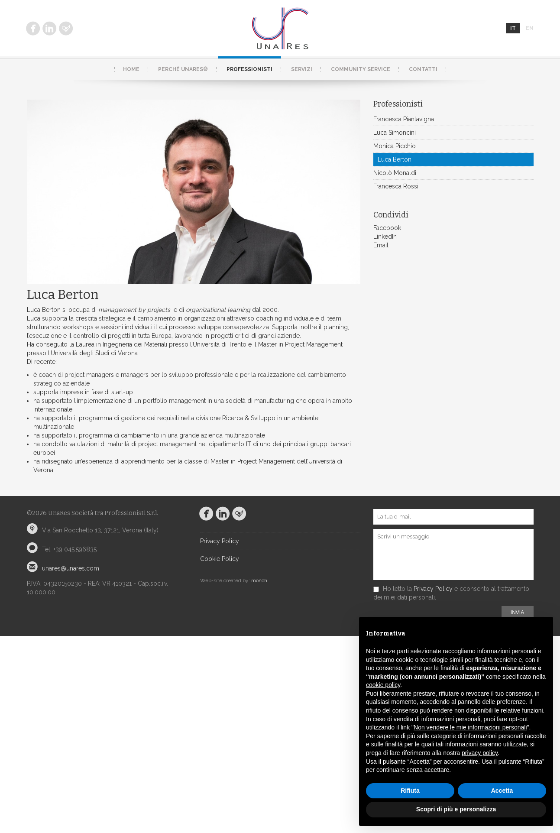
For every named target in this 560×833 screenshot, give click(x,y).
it (513, 28)
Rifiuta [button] (410, 790)
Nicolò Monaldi (394, 172)
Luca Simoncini (394, 132)
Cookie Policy (219, 558)
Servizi (301, 69)
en (530, 28)
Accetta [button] (502, 790)
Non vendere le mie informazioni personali (470, 727)
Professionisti (249, 69)
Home (131, 69)
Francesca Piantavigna (403, 119)
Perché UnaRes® (183, 69)
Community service (360, 69)
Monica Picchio (394, 146)
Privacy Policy (219, 541)
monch (259, 580)
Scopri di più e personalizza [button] (456, 809)
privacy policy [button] (480, 752)
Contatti (423, 69)
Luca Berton (394, 159)
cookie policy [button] (383, 684)
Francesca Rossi (395, 186)
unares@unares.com (70, 568)
